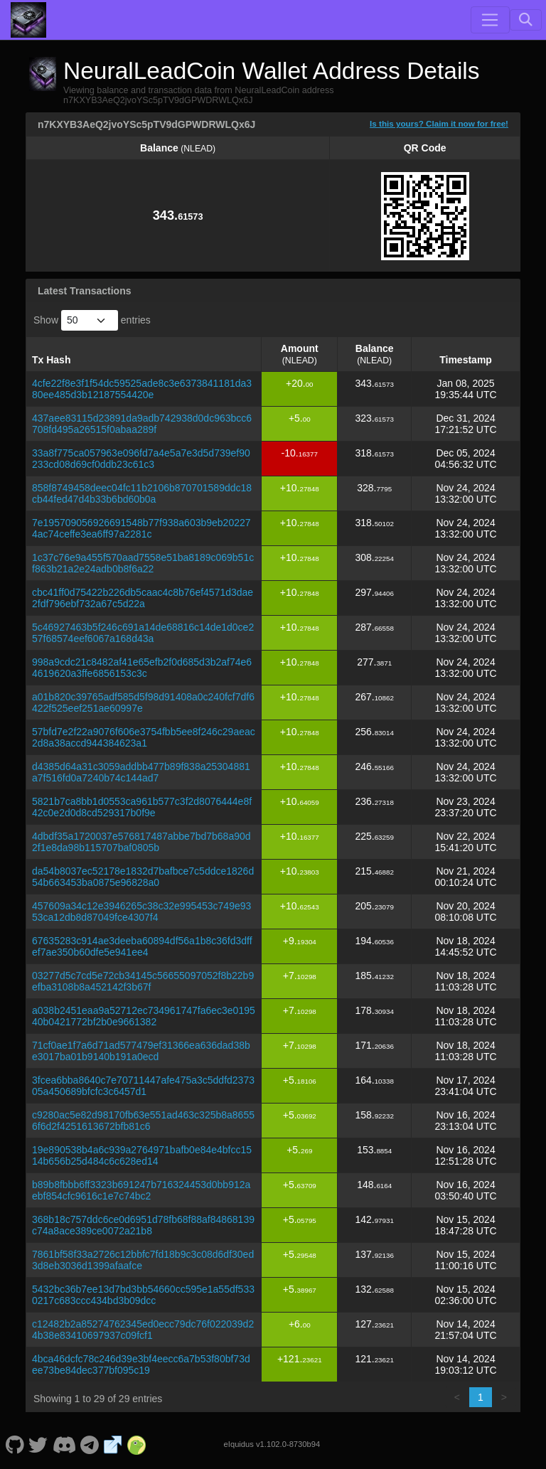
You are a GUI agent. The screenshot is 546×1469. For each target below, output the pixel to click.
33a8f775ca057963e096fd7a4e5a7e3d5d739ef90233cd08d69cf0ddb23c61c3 (141, 458)
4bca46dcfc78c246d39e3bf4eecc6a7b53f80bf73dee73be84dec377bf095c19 (141, 1364)
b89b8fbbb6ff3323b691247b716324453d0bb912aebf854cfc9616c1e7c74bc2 (141, 1190)
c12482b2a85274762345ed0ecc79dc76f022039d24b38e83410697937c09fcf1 (143, 1329)
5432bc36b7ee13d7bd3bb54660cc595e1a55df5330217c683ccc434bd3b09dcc (143, 1294)
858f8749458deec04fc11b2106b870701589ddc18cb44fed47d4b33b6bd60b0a (142, 493)
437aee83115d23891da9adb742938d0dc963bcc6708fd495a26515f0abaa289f (142, 423)
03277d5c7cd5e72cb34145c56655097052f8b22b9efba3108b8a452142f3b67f (143, 981)
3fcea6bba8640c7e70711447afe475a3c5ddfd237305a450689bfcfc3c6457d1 (143, 1085)
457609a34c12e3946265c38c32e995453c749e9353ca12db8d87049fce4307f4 (141, 911)
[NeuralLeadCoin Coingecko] (136, 1444)
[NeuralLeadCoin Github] (14, 1444)
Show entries (92, 320)
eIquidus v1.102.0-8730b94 (272, 1444)
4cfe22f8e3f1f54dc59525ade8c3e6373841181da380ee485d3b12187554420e (142, 389)
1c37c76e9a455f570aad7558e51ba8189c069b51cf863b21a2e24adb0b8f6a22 (143, 563)
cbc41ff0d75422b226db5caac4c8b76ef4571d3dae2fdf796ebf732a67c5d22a (142, 598)
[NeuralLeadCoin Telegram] (90, 1444)
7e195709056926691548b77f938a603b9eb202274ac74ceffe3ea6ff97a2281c (141, 528)
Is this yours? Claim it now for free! (439, 123)
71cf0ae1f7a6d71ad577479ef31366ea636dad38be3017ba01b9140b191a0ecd (141, 1051)
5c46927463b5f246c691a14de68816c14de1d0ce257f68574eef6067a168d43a (143, 632)
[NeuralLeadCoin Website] (113, 1444)
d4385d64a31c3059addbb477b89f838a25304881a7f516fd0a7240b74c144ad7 (141, 772)
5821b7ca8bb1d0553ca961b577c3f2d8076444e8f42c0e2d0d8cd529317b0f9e (142, 807)
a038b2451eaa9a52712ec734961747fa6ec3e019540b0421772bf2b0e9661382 (143, 1016)
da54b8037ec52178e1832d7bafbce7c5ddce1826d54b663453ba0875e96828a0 (143, 876)
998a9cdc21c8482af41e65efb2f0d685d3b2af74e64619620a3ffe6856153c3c (142, 667)
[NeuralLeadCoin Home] (28, 20)
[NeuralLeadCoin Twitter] (38, 1444)
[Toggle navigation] (490, 19)
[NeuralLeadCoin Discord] (64, 1444)
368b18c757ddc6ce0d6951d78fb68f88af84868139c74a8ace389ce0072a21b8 (143, 1225)
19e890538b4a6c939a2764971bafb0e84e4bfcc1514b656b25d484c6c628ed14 (142, 1155)
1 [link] (480, 1397)
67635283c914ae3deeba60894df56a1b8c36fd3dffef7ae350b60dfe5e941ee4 (142, 946)
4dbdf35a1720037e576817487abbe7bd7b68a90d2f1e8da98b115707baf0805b (141, 841)
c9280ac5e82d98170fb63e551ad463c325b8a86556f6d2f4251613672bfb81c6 (143, 1120)
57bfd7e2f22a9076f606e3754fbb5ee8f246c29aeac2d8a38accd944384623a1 (143, 737)
